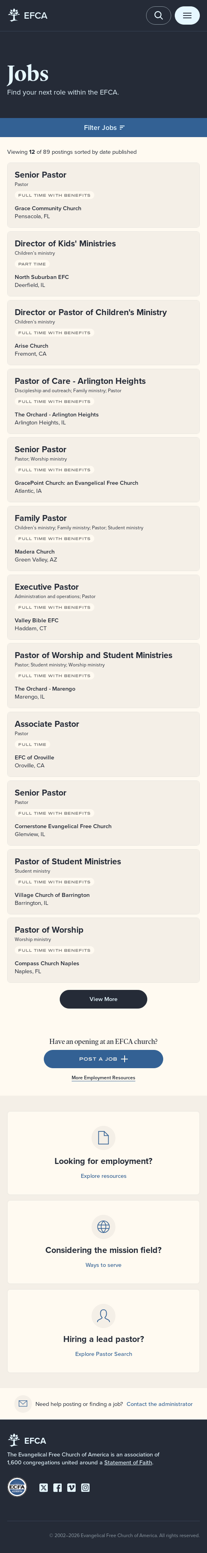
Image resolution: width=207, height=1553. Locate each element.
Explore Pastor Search (103, 1354)
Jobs (28, 72)
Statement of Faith (128, 1462)
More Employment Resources (103, 1077)
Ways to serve (103, 1265)
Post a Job (103, 1059)
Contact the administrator (160, 1404)
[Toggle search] (158, 15)
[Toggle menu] (187, 15)
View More (103, 999)
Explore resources (104, 1176)
